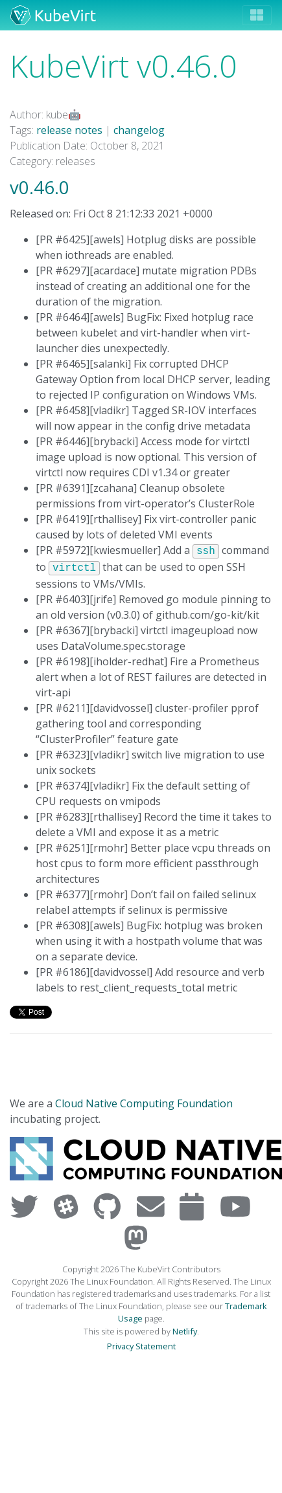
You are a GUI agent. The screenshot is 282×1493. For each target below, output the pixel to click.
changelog (139, 130)
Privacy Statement (141, 1346)
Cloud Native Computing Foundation (144, 1103)
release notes (69, 130)
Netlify (184, 1331)
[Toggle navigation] (257, 15)
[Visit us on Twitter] (26, 1206)
